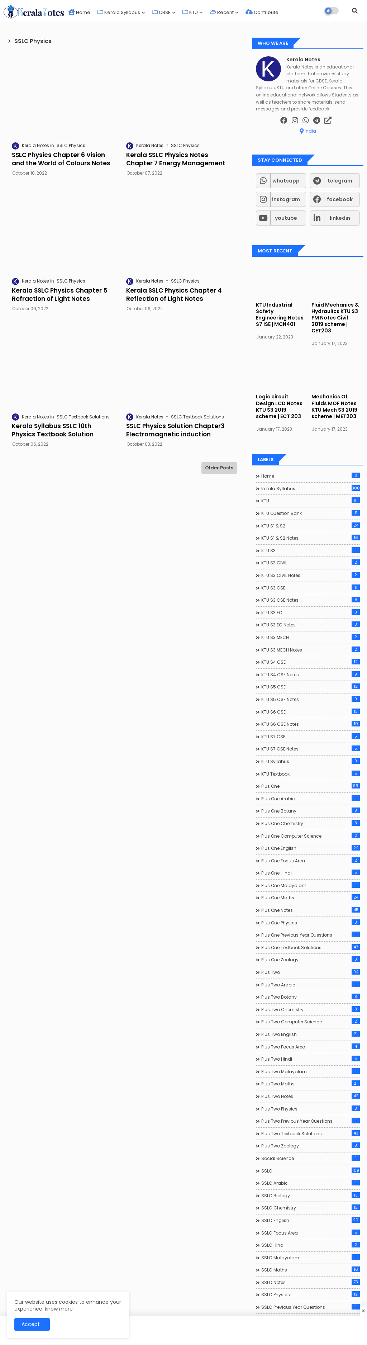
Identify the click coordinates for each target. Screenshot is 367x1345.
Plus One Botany (310, 811)
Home (79, 12)
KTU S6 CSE (310, 712)
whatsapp (286, 180)
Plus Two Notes (310, 1096)
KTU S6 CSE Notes (310, 724)
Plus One (310, 786)
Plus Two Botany (310, 997)
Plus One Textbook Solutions (310, 947)
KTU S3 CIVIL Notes (310, 575)
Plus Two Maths (310, 1083)
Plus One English (310, 848)
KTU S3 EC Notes (310, 624)
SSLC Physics (310, 1294)
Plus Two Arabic (310, 984)
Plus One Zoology (310, 959)
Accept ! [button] (32, 1324)
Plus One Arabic (310, 798)
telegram (340, 180)
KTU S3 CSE (310, 587)
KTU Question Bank (310, 513)
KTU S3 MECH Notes (310, 650)
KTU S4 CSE (310, 662)
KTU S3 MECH (310, 637)
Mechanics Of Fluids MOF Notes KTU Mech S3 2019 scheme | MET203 (334, 406)
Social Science (310, 1158)
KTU (190, 12)
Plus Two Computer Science (310, 1021)
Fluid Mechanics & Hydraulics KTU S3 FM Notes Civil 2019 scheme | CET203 (335, 318)
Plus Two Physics (310, 1108)
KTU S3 (310, 550)
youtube (286, 218)
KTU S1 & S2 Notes (310, 538)
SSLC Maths (310, 1269)
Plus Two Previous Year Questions (310, 1121)
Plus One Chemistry (310, 823)
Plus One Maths (310, 897)
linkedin (340, 218)
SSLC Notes (310, 1282)
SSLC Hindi (310, 1245)
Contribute (262, 12)
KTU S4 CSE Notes (310, 674)
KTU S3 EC (310, 612)
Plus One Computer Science (310, 836)
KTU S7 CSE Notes (310, 748)
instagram (286, 199)
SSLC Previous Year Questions (310, 1307)
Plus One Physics (310, 922)
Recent (222, 12)
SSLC (310, 1171)
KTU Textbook (310, 774)
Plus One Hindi (310, 873)
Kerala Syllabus (118, 12)
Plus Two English (310, 1034)
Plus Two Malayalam (310, 1071)
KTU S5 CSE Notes (310, 699)
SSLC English (310, 1220)
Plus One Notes (310, 910)
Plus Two (310, 972)
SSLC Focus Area (310, 1233)
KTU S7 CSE (310, 736)
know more (59, 1308)
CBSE (161, 12)
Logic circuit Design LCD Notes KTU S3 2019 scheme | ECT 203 (279, 406)
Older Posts (219, 467)
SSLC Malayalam (310, 1257)
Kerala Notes (303, 59)
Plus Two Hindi (310, 1059)
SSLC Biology (310, 1195)
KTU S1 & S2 (310, 525)
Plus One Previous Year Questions (310, 935)
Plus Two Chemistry (310, 1009)
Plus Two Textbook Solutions (310, 1133)
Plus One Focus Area (310, 860)
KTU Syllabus (310, 761)
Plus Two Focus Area (310, 1046)
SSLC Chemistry (310, 1207)
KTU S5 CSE (310, 686)
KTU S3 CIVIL (310, 562)
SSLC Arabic (310, 1183)
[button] (355, 11)
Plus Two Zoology (310, 1145)
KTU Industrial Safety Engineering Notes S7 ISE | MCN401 (280, 315)
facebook (340, 199)
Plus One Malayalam (310, 885)
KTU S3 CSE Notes (310, 600)
